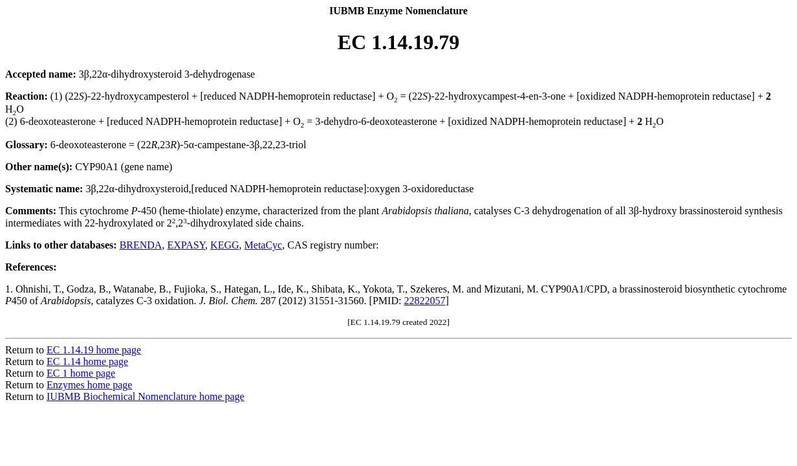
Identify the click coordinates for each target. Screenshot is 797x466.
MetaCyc (264, 244)
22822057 (424, 300)
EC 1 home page (81, 373)
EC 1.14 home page (87, 361)
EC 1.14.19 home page (94, 349)
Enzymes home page (89, 384)
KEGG (224, 244)
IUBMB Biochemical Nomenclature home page (146, 396)
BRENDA (141, 244)
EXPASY (186, 244)
